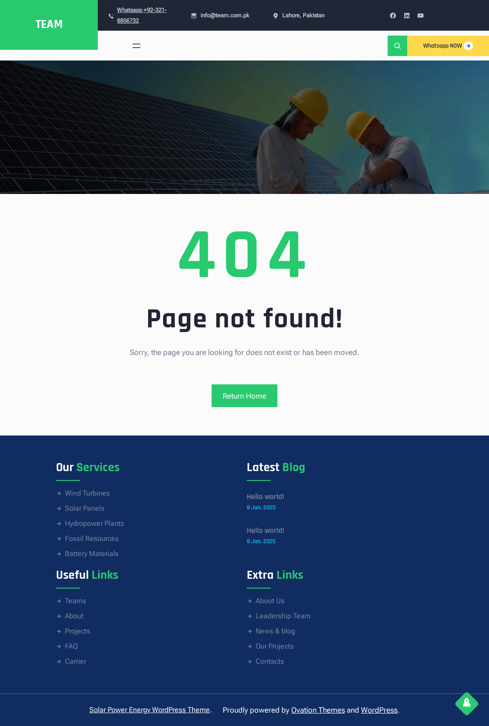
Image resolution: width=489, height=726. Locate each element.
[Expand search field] (397, 46)
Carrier (75, 661)
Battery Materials (92, 553)
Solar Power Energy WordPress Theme (149, 710)
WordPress (379, 710)
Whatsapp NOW (448, 45)
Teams (75, 601)
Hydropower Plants (94, 523)
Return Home (244, 395)
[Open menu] (136, 46)
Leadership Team (283, 616)
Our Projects (275, 646)
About (74, 616)
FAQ (71, 646)
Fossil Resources (92, 538)
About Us (270, 601)
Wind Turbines (87, 493)
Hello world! (265, 497)
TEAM (49, 24)
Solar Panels (84, 508)
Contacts (270, 661)
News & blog (275, 631)
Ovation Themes (318, 710)
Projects (77, 631)
